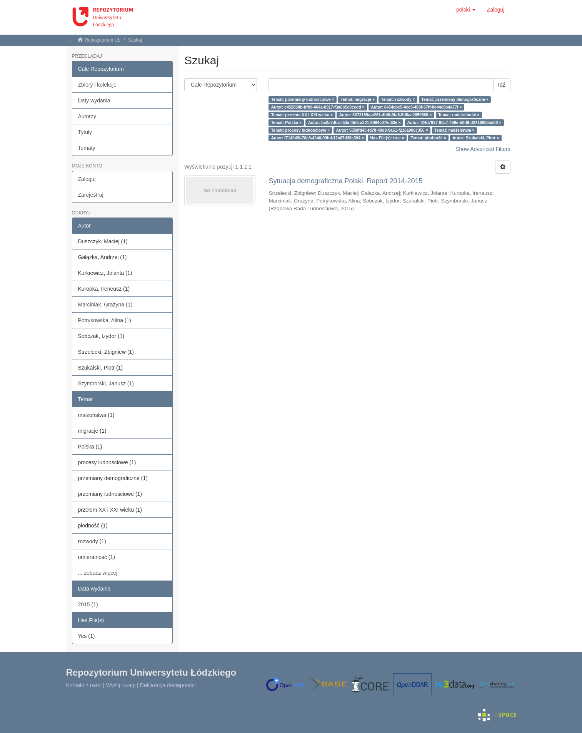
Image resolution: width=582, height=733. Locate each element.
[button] (465, 9)
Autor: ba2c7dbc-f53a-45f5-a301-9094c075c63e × (354, 122)
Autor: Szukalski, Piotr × (475, 138)
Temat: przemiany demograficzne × (455, 99)
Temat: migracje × (357, 99)
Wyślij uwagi (121, 685)
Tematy (86, 148)
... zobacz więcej (98, 573)
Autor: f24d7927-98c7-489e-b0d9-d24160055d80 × (454, 122)
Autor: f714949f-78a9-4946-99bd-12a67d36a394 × (317, 138)
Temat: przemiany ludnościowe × (302, 99)
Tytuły (85, 132)
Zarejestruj (90, 195)
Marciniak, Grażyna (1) (105, 304)
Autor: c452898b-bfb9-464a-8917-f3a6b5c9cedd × (318, 107)
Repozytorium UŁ (102, 40)
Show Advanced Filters (482, 149)
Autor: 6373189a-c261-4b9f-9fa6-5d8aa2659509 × (385, 114)
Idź (501, 85)
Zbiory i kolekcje (97, 85)
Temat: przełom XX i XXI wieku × (302, 114)
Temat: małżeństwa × (454, 130)
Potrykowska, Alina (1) (105, 320)
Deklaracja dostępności (168, 685)
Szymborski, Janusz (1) (106, 383)
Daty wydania (94, 100)
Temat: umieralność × (458, 114)
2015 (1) (88, 604)
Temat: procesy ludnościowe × (300, 130)
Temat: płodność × (428, 138)
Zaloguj (87, 179)
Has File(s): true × (387, 138)
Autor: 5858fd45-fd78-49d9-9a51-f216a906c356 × (382, 130)
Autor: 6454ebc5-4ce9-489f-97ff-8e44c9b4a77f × (416, 107)
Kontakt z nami (84, 685)
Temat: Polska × (286, 122)
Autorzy (87, 116)
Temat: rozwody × (398, 99)
